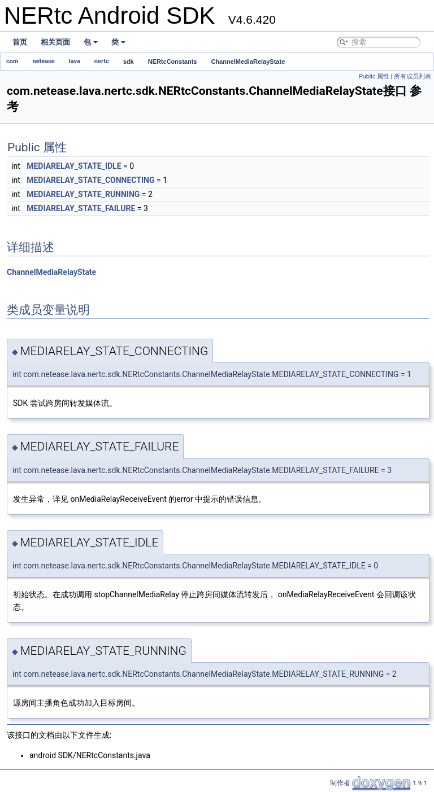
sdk (128, 61)
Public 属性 (374, 76)
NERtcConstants (172, 61)
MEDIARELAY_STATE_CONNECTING (90, 180)
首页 (19, 42)
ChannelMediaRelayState (248, 61)
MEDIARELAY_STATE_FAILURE (81, 208)
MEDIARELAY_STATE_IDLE (74, 165)
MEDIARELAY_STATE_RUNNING (83, 194)
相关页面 (55, 42)
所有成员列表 (412, 76)
